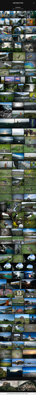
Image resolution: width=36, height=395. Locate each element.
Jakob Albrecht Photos (18, 3)
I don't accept (26, 393)
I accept (23, 393)
